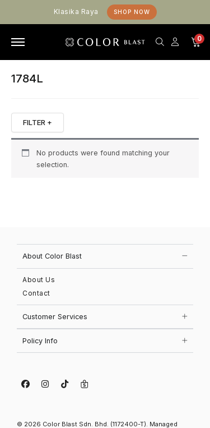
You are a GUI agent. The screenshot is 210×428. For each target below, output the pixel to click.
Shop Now (132, 11)
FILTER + (37, 122)
